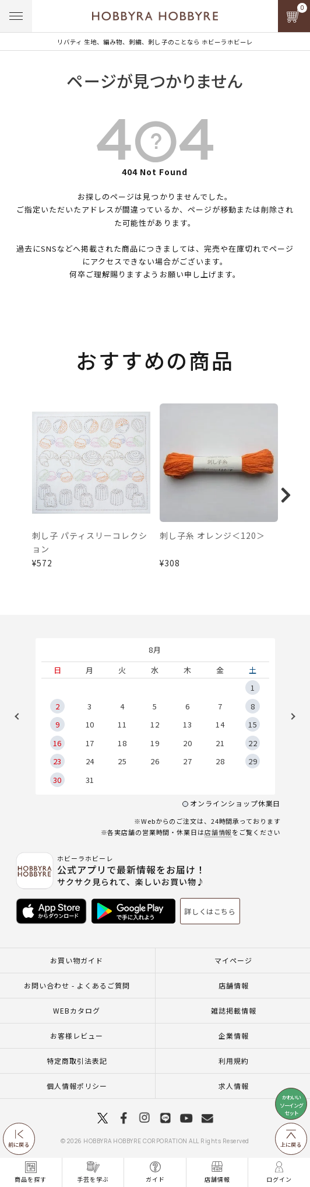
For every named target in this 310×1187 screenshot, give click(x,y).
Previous (21, 716)
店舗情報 (219, 832)
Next (289, 716)
